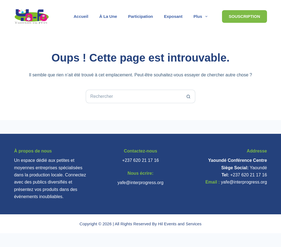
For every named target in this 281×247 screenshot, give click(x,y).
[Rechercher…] (134, 96)
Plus (201, 16)
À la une (108, 16)
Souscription (244, 16)
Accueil (81, 16)
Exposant (173, 16)
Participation (140, 16)
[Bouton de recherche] (188, 96)
